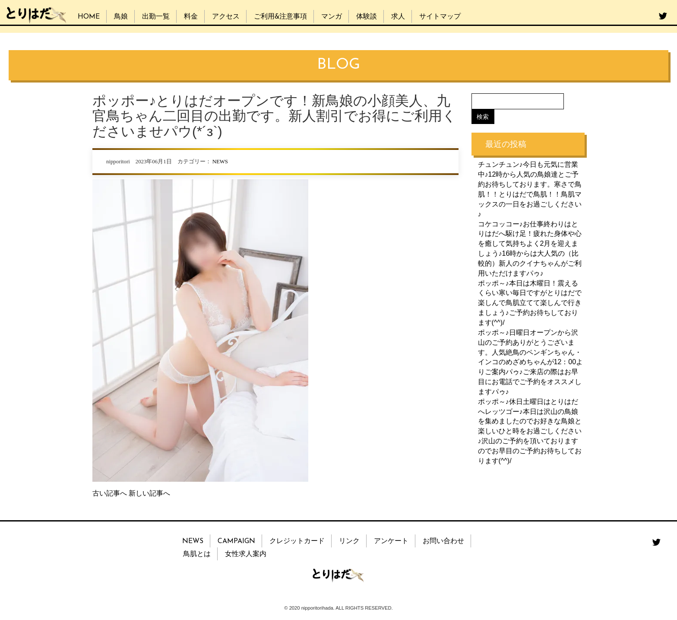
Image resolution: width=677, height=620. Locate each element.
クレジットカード (297, 541)
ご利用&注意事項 (280, 16)
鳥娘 (121, 16)
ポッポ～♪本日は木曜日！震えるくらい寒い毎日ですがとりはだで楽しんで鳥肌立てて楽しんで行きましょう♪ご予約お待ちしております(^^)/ (530, 302)
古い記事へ (109, 493)
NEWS (220, 162)
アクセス (226, 16)
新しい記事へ (149, 493)
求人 (398, 16)
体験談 (366, 16)
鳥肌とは (197, 554)
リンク (349, 541)
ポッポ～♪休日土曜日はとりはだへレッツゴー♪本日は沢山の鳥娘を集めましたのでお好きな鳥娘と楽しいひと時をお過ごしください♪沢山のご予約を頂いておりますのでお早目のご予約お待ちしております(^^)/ (530, 430)
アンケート (391, 541)
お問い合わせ (443, 541)
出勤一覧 (156, 16)
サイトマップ (440, 16)
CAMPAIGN (236, 541)
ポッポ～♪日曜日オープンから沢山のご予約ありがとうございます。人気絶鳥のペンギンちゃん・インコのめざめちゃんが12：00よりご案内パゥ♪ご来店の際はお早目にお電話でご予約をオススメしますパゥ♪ (530, 362)
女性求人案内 (245, 554)
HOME (89, 16)
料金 (191, 16)
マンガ (331, 16)
